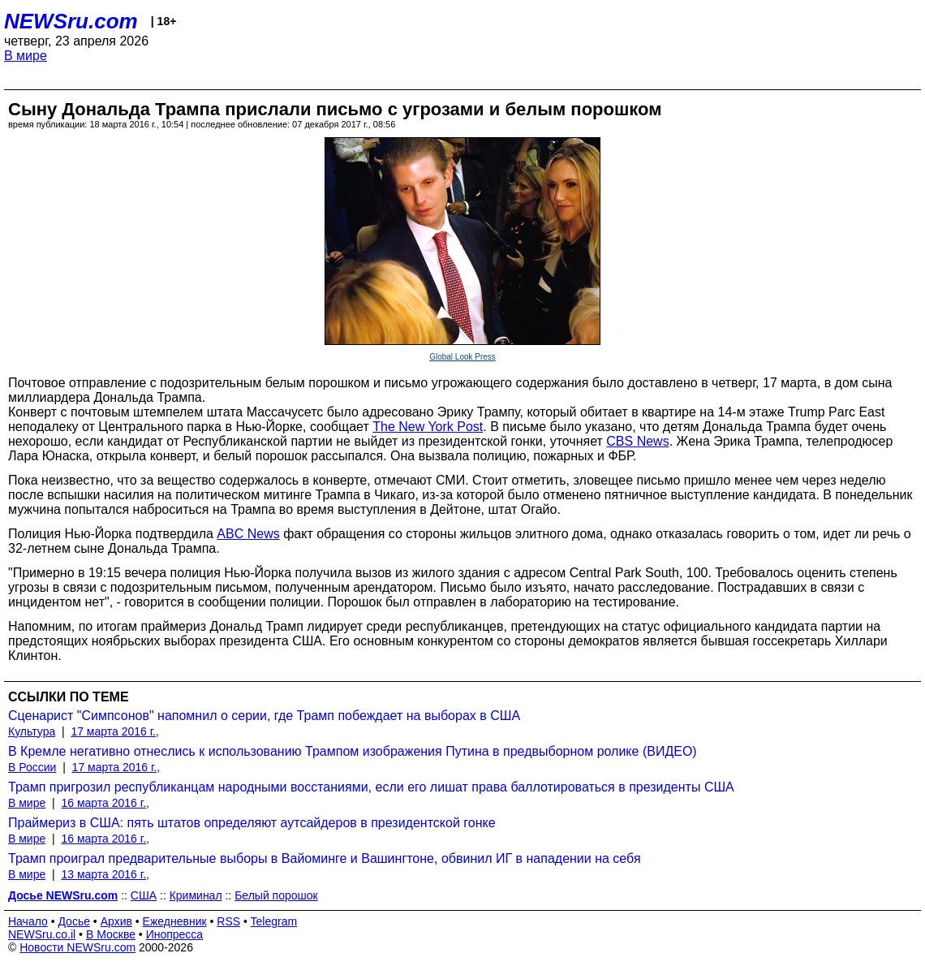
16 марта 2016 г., (105, 802)
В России (32, 767)
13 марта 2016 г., (105, 874)
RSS (228, 921)
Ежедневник (175, 921)
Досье (74, 921)
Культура (31, 731)
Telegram (274, 921)
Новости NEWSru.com (77, 947)
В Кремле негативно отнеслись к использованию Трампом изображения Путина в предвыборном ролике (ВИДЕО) (352, 751)
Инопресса (175, 934)
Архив (116, 921)
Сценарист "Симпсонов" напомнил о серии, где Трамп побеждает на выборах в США (264, 715)
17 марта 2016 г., (115, 731)
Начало (28, 921)
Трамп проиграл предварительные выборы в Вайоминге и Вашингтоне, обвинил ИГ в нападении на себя (324, 858)
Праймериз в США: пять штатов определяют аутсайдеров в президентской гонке (252, 823)
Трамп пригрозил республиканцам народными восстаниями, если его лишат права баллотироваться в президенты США (371, 787)
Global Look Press (462, 356)
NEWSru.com (71, 21)
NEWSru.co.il (41, 934)
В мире (25, 56)
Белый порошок (276, 895)
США (144, 895)
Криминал (196, 895)
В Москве (111, 934)
